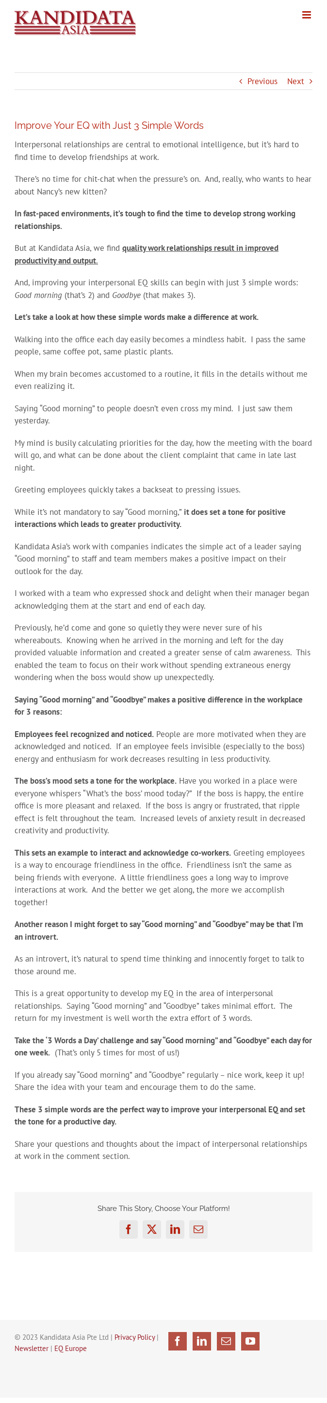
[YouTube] (250, 1341)
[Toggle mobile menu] (307, 15)
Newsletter (32, 1348)
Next (295, 81)
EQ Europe (70, 1348)
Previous (262, 81)
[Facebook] (177, 1341)
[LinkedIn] (202, 1341)
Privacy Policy (134, 1337)
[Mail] (226, 1341)
